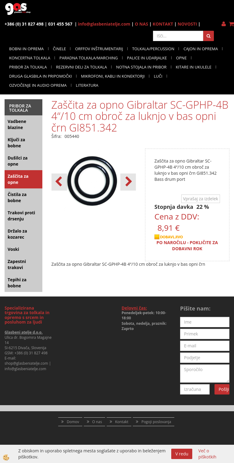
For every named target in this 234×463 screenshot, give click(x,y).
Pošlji (223, 389)
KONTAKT (163, 24)
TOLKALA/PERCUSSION (153, 48)
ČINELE (59, 48)
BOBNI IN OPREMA (26, 48)
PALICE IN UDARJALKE (147, 58)
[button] (128, 182)
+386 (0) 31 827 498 (31, 353)
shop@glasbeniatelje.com (26, 363)
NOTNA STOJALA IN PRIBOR (141, 67)
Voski (13, 249)
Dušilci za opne (17, 161)
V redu (181, 454)
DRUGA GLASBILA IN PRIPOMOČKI (40, 76)
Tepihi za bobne (17, 283)
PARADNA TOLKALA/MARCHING (88, 58)
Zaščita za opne (18, 179)
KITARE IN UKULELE (193, 67)
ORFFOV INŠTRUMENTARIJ (99, 48)
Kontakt (121, 421)
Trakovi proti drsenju (21, 216)
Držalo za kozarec (17, 234)
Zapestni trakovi (17, 264)
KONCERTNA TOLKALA (29, 58)
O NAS (141, 24)
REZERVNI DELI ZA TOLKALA (81, 67)
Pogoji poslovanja (156, 421)
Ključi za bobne (16, 143)
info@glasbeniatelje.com (104, 24)
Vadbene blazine (17, 124)
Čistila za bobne (17, 197)
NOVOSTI (187, 24)
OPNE (181, 58)
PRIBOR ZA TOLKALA (28, 67)
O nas (97, 421)
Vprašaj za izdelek (200, 199)
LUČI (158, 76)
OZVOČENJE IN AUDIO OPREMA (38, 85)
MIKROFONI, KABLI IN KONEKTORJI (113, 76)
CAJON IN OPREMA (200, 48)
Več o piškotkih (207, 454)
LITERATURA (87, 85)
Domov (73, 421)
